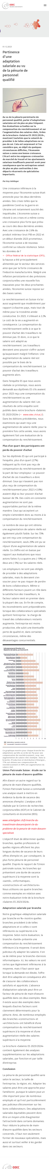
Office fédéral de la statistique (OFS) (25, 255)
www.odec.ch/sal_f (32, 414)
